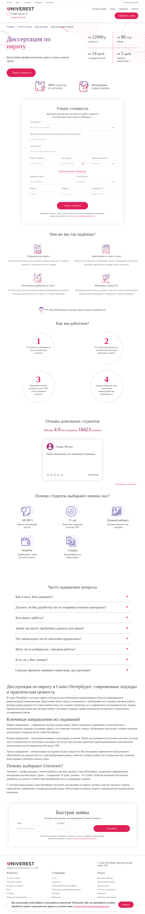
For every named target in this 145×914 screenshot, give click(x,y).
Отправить (112, 828)
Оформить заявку (126, 15)
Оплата (134, 9)
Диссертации (103, 886)
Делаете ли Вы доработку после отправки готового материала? (61, 607)
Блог (18, 2)
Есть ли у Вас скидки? (32, 660)
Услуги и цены (99, 9)
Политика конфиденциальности (66, 889)
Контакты (50, 2)
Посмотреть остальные (125, 484)
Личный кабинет (130, 2)
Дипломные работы (106, 882)
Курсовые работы (105, 878)
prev (10, 430)
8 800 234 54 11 (19, 14)
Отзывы (27, 2)
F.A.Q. (9, 2)
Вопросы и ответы (15, 886)
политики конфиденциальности (83, 216)
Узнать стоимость (21, 72)
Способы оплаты (14, 882)
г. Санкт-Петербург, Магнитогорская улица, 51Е (114, 864)
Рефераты (101, 893)
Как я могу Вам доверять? (34, 597)
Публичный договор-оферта (64, 886)
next (135, 430)
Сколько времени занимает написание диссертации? (53, 670)
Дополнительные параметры (72, 171)
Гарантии (123, 9)
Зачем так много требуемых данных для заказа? (50, 628)
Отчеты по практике (106, 889)
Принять (123, 903)
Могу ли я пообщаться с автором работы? (46, 649)
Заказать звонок (18, 17)
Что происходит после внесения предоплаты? (48, 639)
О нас (112, 9)
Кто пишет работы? (30, 618)
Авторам (38, 2)
